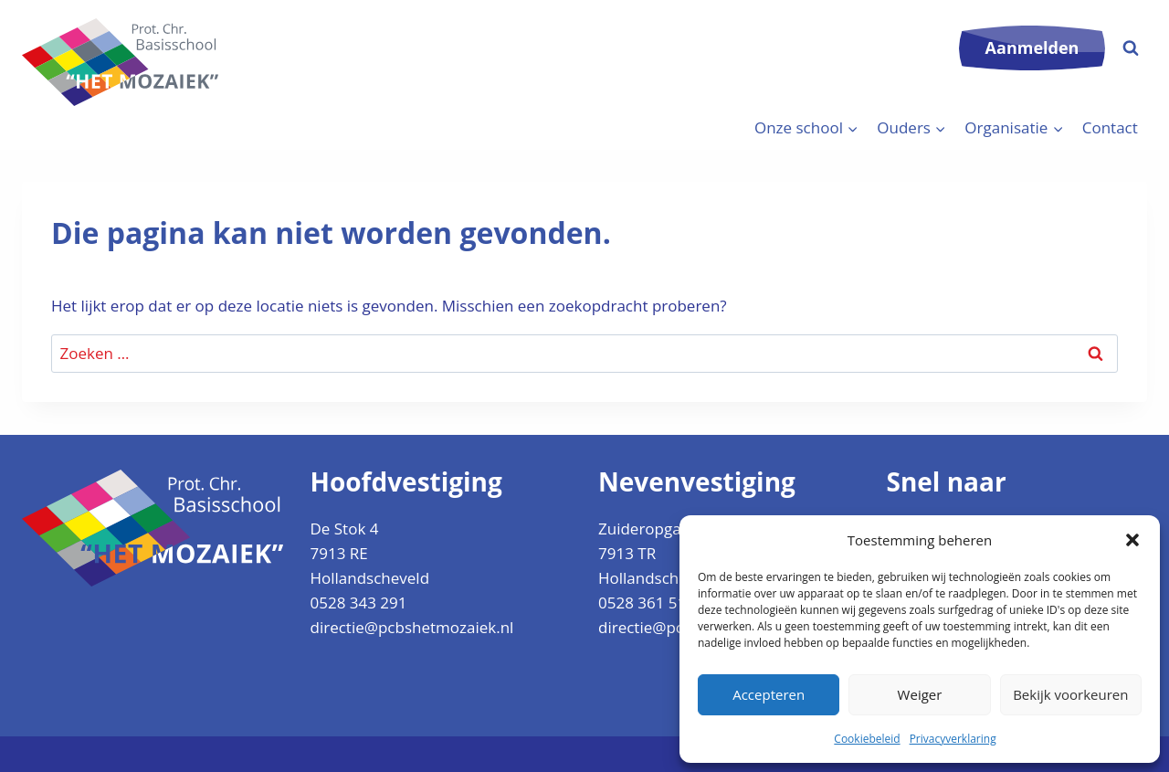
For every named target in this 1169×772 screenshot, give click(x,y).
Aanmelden (1032, 47)
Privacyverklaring (953, 738)
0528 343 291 (359, 602)
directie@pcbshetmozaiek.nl (412, 627)
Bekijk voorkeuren (1070, 694)
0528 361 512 (646, 602)
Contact (1110, 127)
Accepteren (768, 694)
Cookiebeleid (867, 738)
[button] (1132, 540)
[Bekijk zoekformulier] (1130, 48)
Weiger (920, 694)
